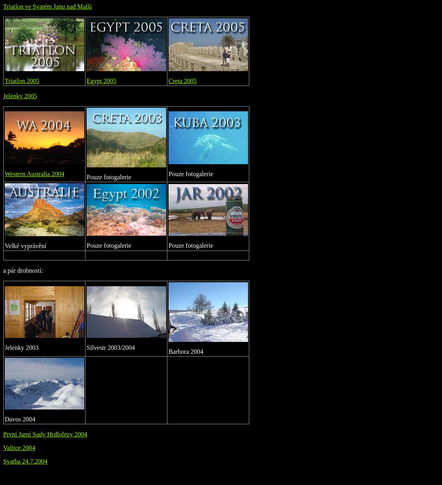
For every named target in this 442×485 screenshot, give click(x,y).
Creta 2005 (183, 81)
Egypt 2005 (101, 81)
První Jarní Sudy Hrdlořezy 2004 (45, 434)
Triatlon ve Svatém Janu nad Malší (47, 6)
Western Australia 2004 (34, 174)
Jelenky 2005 (20, 96)
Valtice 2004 (19, 447)
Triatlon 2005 (22, 81)
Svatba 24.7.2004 (25, 461)
